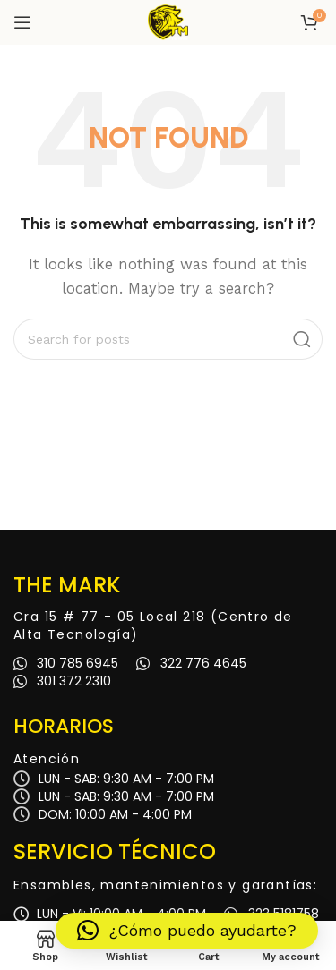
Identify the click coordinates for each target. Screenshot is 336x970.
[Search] (168, 339)
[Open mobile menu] (22, 22)
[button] (187, 931)
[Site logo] (168, 21)
